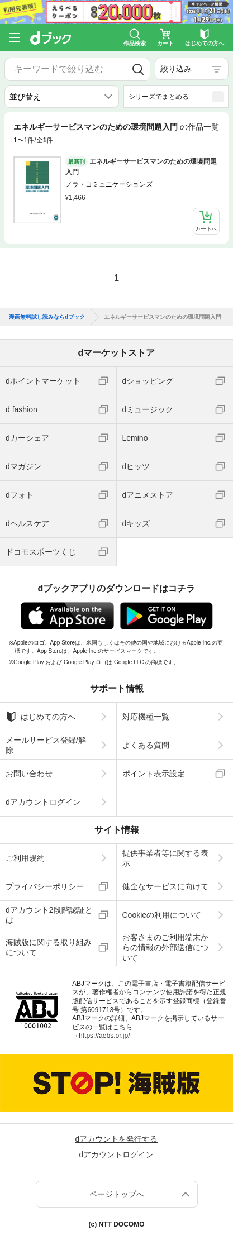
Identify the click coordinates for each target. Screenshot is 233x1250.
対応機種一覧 (145, 716)
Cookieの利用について (162, 914)
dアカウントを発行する (116, 1138)
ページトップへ (116, 1194)
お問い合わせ (29, 773)
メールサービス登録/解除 (46, 745)
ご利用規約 (25, 857)
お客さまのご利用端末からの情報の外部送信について (165, 947)
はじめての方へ (40, 716)
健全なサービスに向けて (165, 886)
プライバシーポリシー (45, 886)
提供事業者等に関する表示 (165, 857)
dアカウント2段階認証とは (49, 914)
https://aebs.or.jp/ (104, 1035)
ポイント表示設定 (153, 773)
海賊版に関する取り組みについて (49, 947)
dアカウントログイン (43, 802)
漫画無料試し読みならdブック (47, 317)
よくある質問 (145, 745)
